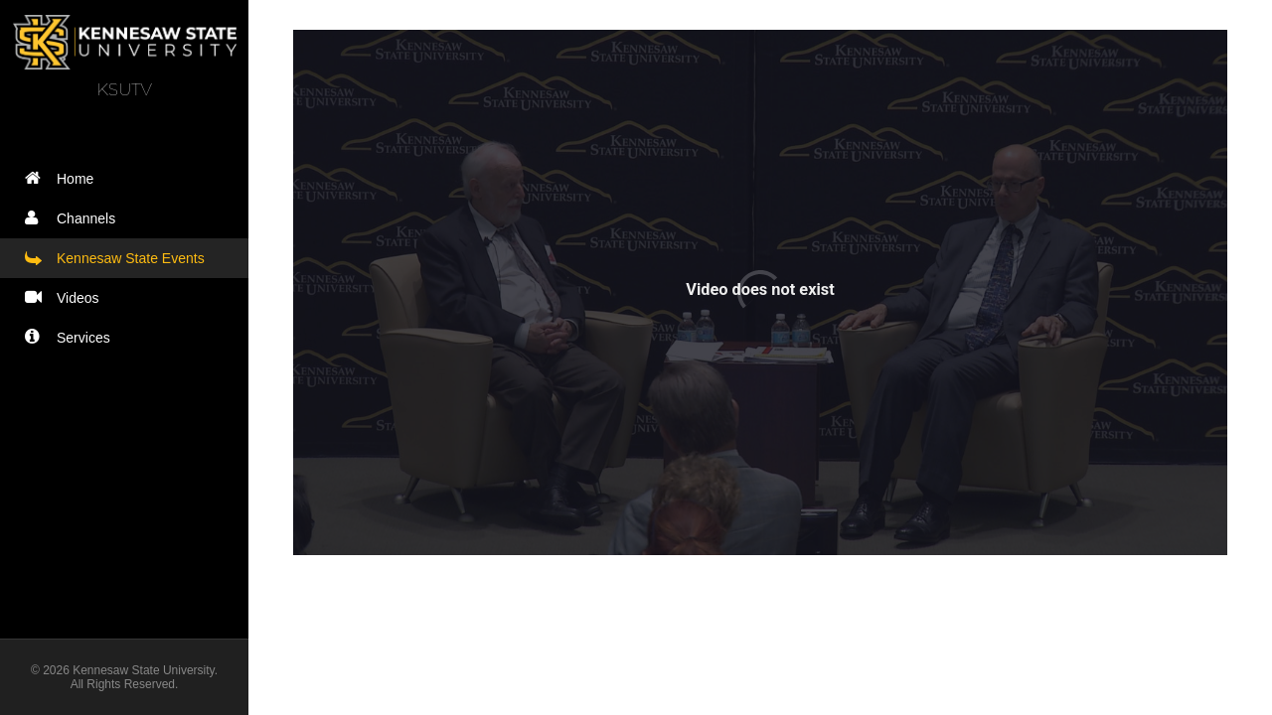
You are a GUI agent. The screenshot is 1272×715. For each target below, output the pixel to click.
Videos (66, 297)
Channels (74, 218)
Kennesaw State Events (119, 257)
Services (72, 337)
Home (63, 178)
